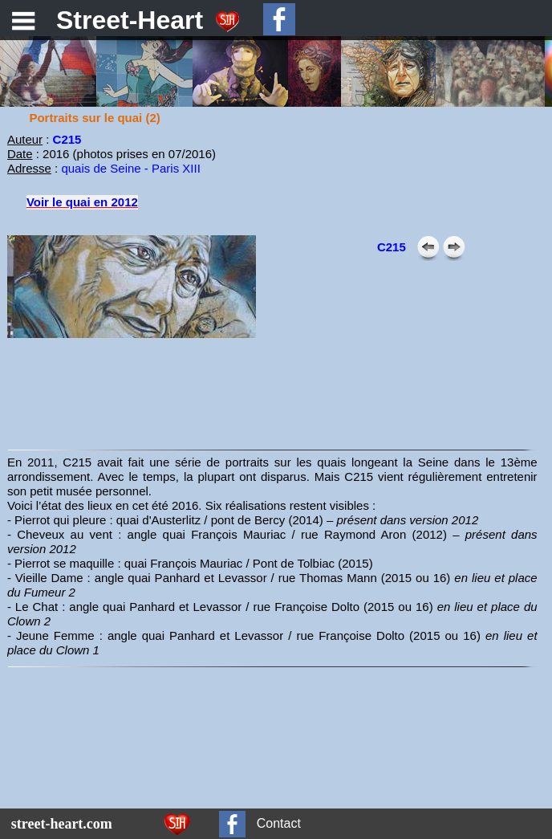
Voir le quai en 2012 (82, 202)
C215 (391, 247)
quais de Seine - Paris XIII (130, 168)
